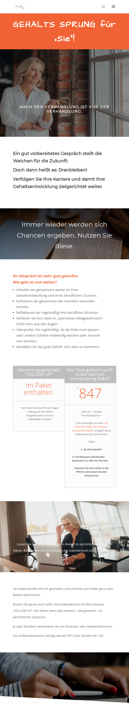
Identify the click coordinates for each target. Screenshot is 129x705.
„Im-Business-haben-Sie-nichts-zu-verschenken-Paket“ (90, 426)
